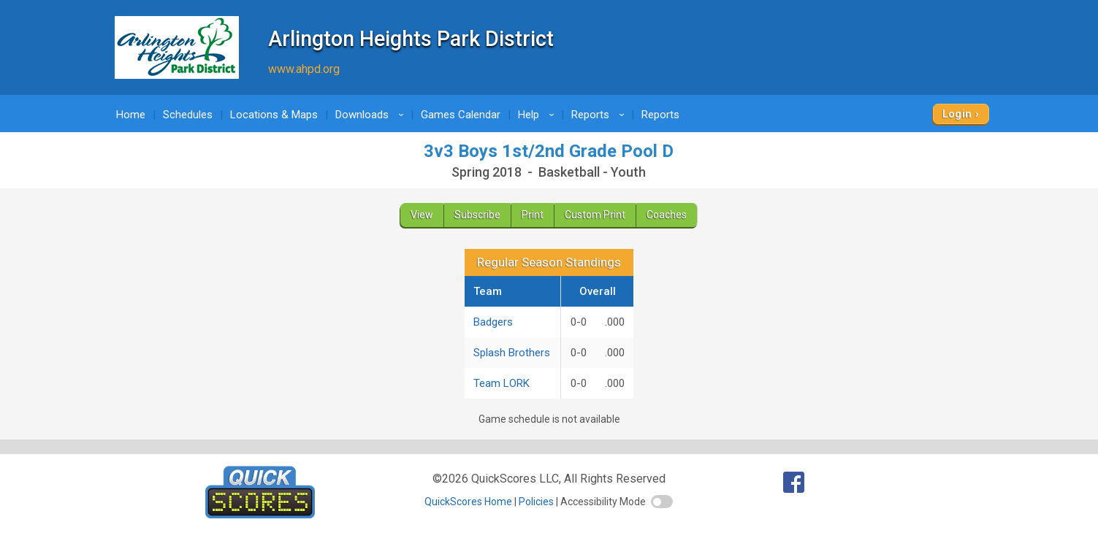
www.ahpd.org (304, 69)
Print (533, 214)
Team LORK (501, 383)
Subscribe (477, 214)
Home (130, 114)
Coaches (667, 214)
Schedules (188, 114)
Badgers (493, 322)
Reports (600, 114)
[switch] (662, 501)
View (422, 214)
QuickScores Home (468, 501)
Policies (536, 501)
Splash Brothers (511, 352)
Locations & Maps (274, 114)
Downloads (371, 114)
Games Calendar (460, 114)
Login (957, 113)
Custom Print (595, 214)
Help (538, 114)
